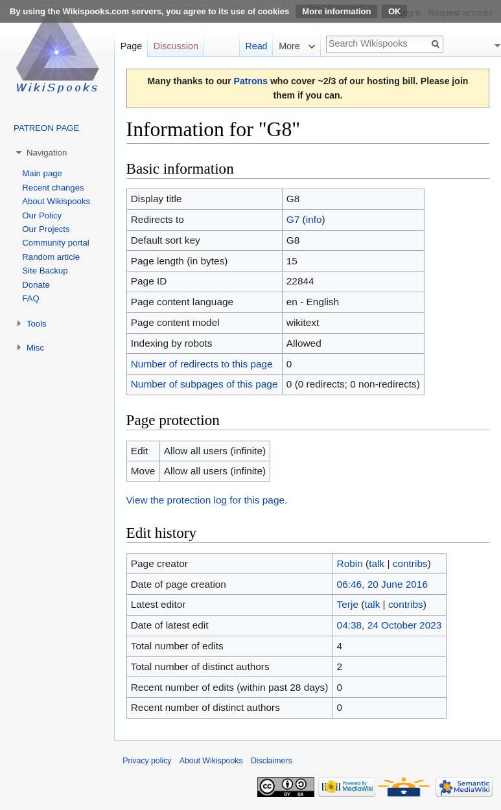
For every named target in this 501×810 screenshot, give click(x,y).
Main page (42, 173)
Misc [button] (35, 348)
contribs (410, 563)
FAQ (30, 298)
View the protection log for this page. (207, 499)
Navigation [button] (47, 152)
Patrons (251, 81)
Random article (51, 257)
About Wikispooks (56, 201)
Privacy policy (146, 760)
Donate (36, 285)
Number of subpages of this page (204, 383)
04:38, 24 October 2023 (389, 625)
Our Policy (42, 215)
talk (376, 563)
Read (256, 46)
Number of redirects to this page (202, 363)
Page (131, 46)
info (314, 219)
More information (336, 11)
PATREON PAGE (46, 128)
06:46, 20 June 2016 (382, 584)
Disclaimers (271, 760)
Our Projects (45, 229)
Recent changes (53, 187)
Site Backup (44, 270)
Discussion (176, 46)
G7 (293, 219)
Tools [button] (37, 324)
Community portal (55, 243)
